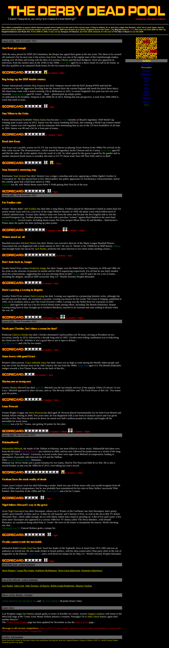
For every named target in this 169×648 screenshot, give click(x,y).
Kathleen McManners (46, 570)
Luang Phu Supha (25, 570)
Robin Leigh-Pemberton (62, 585)
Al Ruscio (44, 585)
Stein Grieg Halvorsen (69, 570)
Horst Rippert (8, 570)
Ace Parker (7, 585)
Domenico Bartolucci (91, 570)
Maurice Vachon (84, 585)
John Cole (19, 585)
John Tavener (31, 585)
